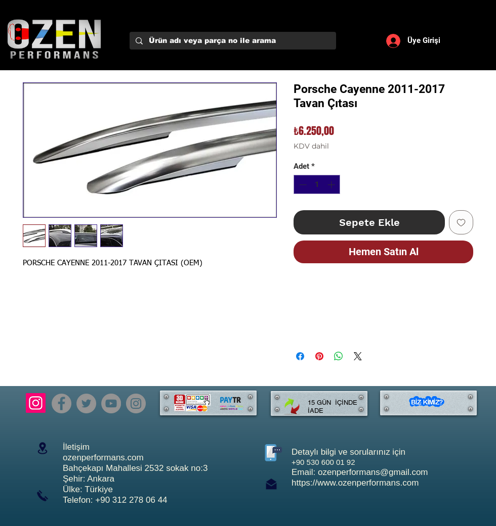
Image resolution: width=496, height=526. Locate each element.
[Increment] (332, 184)
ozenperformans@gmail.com (373, 472)
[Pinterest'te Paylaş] (319, 356)
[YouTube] (111, 403)
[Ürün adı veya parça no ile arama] (232, 41)
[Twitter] (86, 403)
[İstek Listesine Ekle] (461, 222)
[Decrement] (302, 184)
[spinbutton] (317, 184)
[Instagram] (36, 403)
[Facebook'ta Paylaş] (300, 356)
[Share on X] (358, 356)
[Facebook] (61, 403)
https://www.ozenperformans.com (355, 483)
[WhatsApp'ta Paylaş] (339, 356)
